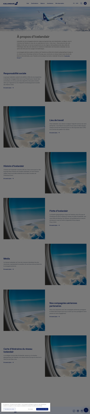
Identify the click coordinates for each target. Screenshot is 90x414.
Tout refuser (30, 409)
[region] (25, 407)
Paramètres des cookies (9, 409)
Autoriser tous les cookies (42, 409)
